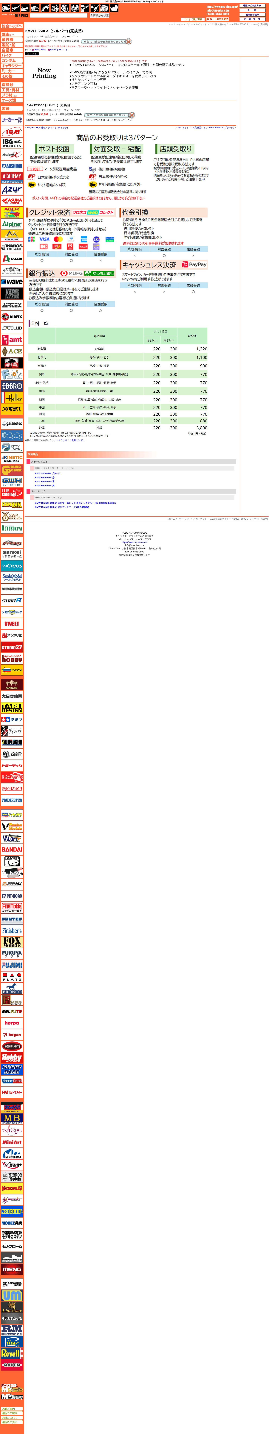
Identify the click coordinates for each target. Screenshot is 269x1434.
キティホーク (12, 447)
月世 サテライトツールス (12, 493)
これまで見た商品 (193, 19)
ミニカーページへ (12, 70)
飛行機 (15, 8)
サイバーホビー (12, 542)
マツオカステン (12, 1130)
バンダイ (12, 849)
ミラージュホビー (12, 1165)
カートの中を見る (217, 19)
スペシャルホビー (12, 658)
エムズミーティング (12, 1396)
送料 (252, 10)
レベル (12, 1353)
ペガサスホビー (12, 1000)
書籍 (114, 8)
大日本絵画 (12, 696)
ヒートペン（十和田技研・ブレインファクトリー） (12, 872)
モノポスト (12, 1257)
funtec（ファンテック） (12, 919)
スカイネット (33, 110)
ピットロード (12, 896)
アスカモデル (12, 201)
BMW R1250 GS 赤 (45, 477)
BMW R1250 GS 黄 (45, 485)
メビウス (12, 1188)
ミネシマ (12, 1153)
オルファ (12, 409)
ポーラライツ (12, 1046)
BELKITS (12, 1011)
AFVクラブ (12, 328)
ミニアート (12, 1142)
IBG (12, 143)
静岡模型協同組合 (12, 589)
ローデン (12, 1365)
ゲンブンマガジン (12, 504)
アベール (12, 212)
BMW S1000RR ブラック (48, 473)
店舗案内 (252, 19)
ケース (104, 8)
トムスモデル (12, 777)
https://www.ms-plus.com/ (134, 542)
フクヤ (12, 953)
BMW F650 (40, 49)
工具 (85, 8)
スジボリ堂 (12, 635)
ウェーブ (12, 282)
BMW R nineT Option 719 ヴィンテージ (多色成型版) (62, 507)
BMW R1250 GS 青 (45, 481)
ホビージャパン (12, 1057)
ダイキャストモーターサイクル (58, 468)
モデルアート (12, 1223)
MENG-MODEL (42, 497)
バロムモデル (12, 838)
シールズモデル (12, 577)
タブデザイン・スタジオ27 (12, 707)
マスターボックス (12, 1118)
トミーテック (12, 765)
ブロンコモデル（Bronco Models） (12, 988)
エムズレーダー (12, 1388)
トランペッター (12, 800)
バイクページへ (12, 55)
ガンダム (65, 8)
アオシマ (12, 166)
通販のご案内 (12, 1413)
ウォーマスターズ (12, 293)
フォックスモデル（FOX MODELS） (12, 942)
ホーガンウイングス (12, 1034)
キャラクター (55, 8)
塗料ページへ (12, 84)
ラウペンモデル (12, 1330)
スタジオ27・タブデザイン (12, 646)
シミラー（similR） (12, 600)
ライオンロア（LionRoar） (12, 1307)
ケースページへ (12, 100)
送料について (12, 1418)
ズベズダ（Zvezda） (12, 670)
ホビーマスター (12, 1092)
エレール (12, 397)
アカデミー (12, 177)
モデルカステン (12, 1234)
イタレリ (12, 258)
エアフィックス (12, 316)
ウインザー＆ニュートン (12, 270)
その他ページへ (12, 76)
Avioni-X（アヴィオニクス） (12, 154)
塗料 (75, 8)
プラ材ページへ (12, 95)
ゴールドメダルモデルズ (12, 516)
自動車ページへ (12, 50)
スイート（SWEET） (12, 623)
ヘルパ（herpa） (12, 1023)
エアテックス (12, 305)
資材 (95, 8)
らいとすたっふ (12, 1318)
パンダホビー (12, 861)
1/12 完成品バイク (49, 36)
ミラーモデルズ (12, 1176)
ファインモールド (12, 907)
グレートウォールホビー (12, 481)
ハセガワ (12, 815)
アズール (12, 189)
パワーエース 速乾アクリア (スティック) (47, 127)
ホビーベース (12, 1069)
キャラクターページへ (12, 65)
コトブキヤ (12, 528)
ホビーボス (12, 1081)
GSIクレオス (12, 565)
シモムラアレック (12, 612)
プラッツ (12, 976)
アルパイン (12, 224)
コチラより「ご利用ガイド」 (70, 440)
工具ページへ (12, 89)
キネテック (12, 458)
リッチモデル (12, 1341)
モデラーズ (12, 1211)
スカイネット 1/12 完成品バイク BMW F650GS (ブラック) (204, 127)
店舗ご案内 (12, 1409)
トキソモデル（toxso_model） (12, 754)
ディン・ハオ (12, 731)
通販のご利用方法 (252, 6)
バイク (45, 8)
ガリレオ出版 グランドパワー (12, 470)
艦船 (25, 8)
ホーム (171, 519)
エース (12, 351)
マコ (12, 1107)
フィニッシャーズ (12, 930)
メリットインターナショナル (12, 1199)
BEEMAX (12, 884)
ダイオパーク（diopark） (12, 684)
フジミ (12, 965)
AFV (12, 34)
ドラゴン (12, 788)
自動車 (35, 8)
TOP (15, 15)
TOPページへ (12, 26)
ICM (12, 131)
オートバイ (184, 519)
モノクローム (12, 1246)
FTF (12, 362)
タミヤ (12, 719)
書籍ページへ (12, 108)
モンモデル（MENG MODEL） (12, 1269)
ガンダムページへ (12, 60)
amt (12, 339)
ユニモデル (12, 1284)
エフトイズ (12, 374)
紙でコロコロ (12, 435)
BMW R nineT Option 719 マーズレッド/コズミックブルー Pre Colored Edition (75, 503)
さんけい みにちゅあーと (12, 554)
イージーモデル (12, 235)
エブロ (12, 386)
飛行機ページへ (12, 39)
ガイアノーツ (12, 423)
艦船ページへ (12, 44)
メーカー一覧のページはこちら (12, 120)
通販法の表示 (12, 1422)
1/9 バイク (57, 497)
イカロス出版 (12, 247)
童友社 (38, 468)
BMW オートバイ (59, 49)
